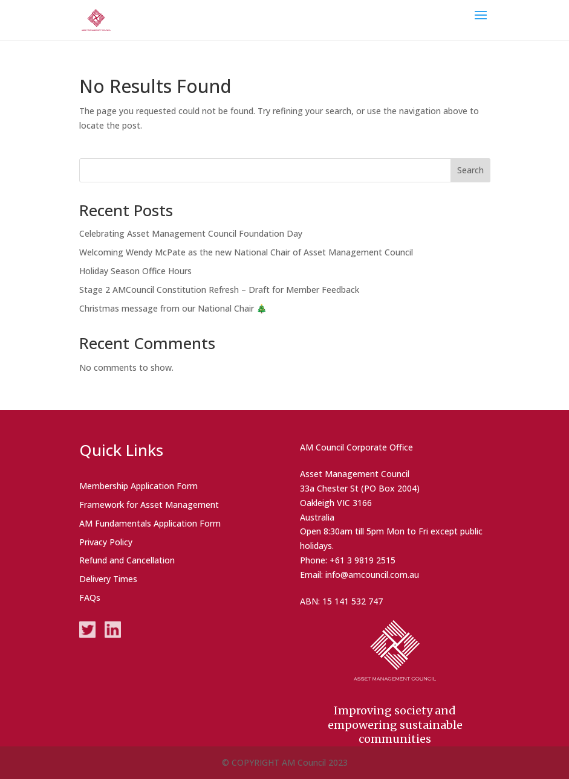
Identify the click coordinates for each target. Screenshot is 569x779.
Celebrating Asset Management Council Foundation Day (190, 233)
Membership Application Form (138, 486)
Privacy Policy (105, 542)
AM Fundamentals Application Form (150, 523)
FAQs (89, 597)
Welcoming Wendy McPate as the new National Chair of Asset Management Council (246, 252)
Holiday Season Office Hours (135, 271)
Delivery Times (108, 579)
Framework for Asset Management (149, 504)
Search (470, 170)
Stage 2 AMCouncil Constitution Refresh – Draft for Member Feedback (219, 289)
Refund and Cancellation (127, 560)
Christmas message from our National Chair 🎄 (173, 308)
